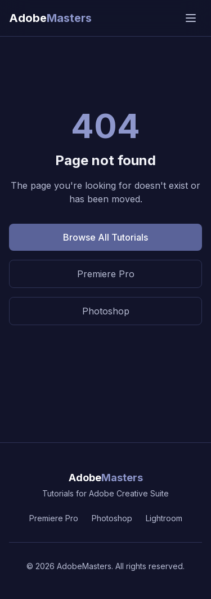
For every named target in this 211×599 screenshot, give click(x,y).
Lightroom (164, 518)
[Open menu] (190, 18)
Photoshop (105, 311)
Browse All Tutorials (105, 237)
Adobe (106, 477)
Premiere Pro (105, 273)
